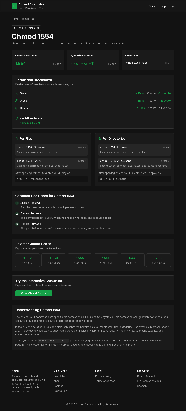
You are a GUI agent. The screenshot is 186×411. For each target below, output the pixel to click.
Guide (152, 6)
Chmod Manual (146, 376)
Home (15, 18)
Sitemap (142, 386)
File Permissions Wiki (149, 381)
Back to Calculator (26, 28)
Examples (163, 6)
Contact (58, 386)
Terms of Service (105, 381)
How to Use (60, 390)
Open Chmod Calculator (34, 293)
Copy (57, 63)
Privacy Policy (103, 376)
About (56, 381)
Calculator (59, 376)
